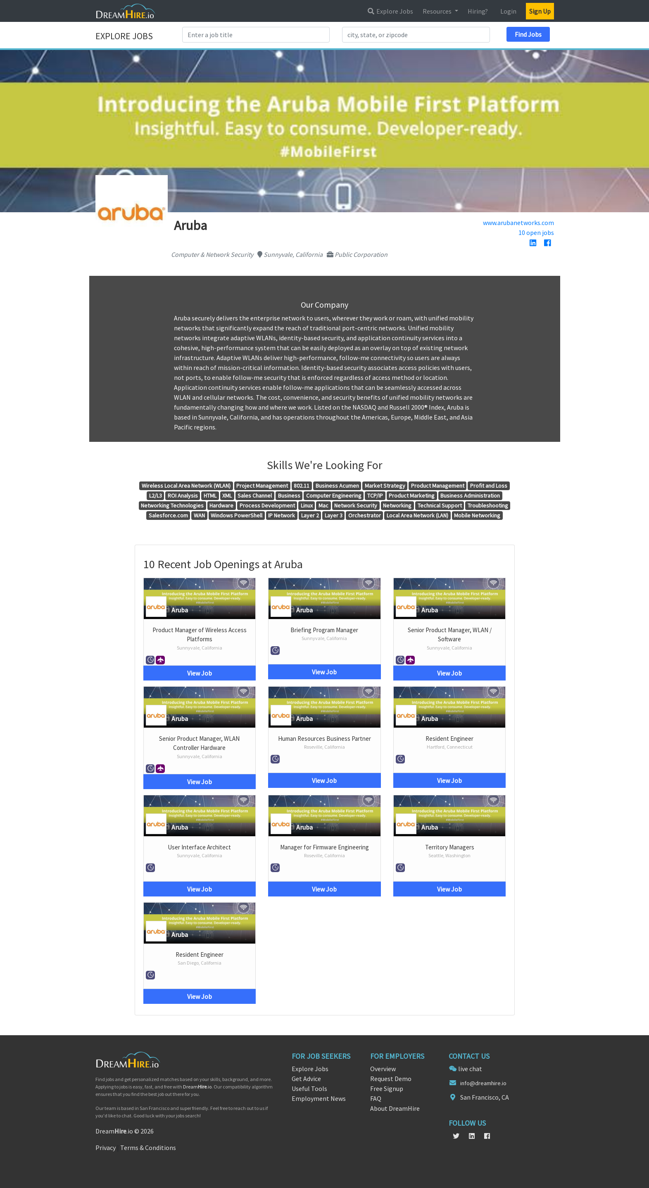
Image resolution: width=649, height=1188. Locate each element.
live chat (470, 1069)
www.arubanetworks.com (518, 222)
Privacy (105, 1147)
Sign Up (540, 11)
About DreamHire (395, 1108)
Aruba (179, 610)
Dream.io (197, 1087)
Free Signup (386, 1088)
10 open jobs (536, 232)
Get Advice (306, 1078)
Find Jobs (528, 34)
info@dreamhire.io (483, 1083)
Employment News (319, 1098)
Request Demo (390, 1078)
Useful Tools (309, 1088)
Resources (438, 11)
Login (508, 11)
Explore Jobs (390, 11)
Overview (383, 1069)
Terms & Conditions (148, 1147)
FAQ (375, 1098)
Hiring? (478, 11)
